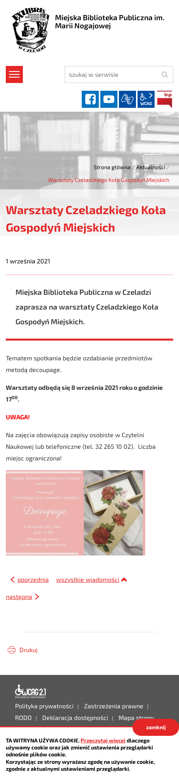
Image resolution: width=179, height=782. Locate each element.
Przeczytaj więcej (103, 740)
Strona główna (112, 167)
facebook (90, 99)
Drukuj (28, 649)
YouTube (108, 99)
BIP (164, 99)
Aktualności (150, 167)
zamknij (156, 727)
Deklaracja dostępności (30, 691)
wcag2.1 (146, 99)
